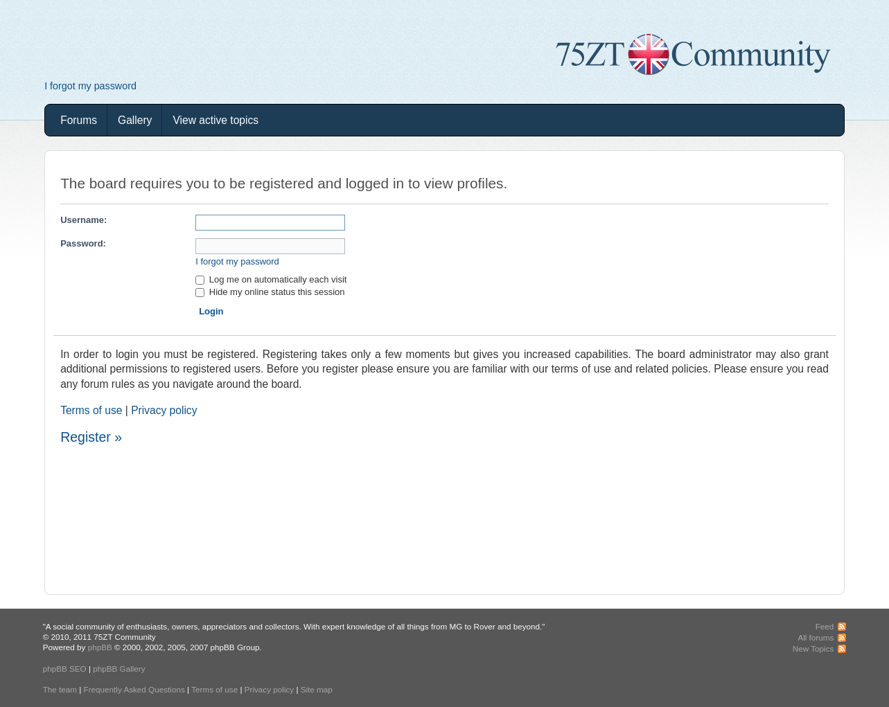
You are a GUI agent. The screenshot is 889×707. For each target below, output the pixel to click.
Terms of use (91, 410)
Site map (317, 689)
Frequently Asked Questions (134, 689)
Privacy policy (164, 410)
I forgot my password (90, 85)
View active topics (215, 120)
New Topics (813, 648)
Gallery (135, 120)
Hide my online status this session (269, 292)
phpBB (100, 647)
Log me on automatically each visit (270, 279)
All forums (816, 637)
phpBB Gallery (119, 668)
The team (60, 689)
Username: (83, 220)
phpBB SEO (65, 668)
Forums (78, 120)
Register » (91, 437)
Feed (825, 626)
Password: (83, 243)
